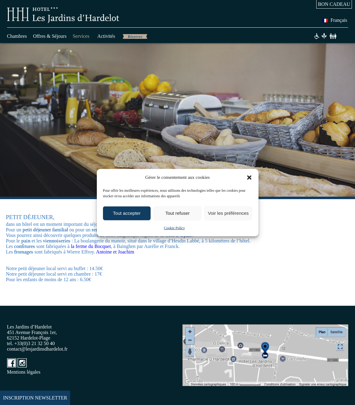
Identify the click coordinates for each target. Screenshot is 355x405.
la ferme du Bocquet (91, 246)
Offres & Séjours (49, 36)
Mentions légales (24, 372)
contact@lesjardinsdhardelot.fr (37, 349)
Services (81, 36)
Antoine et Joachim (115, 251)
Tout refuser (177, 213)
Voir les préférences (228, 213)
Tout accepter (126, 213)
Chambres (17, 36)
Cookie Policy (174, 228)
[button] (249, 177)
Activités (106, 36)
